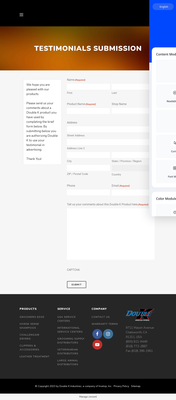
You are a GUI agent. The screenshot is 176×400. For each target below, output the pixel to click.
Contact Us (101, 317)
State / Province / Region (126, 161)
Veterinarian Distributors (67, 351)
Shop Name (119, 104)
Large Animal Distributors (67, 362)
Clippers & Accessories (29, 347)
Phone (71, 185)
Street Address (76, 135)
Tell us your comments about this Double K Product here (107, 204)
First (69, 92)
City (69, 161)
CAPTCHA (73, 269)
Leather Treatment (35, 356)
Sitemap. (136, 386)
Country (116, 174)
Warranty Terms (105, 324)
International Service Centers (70, 330)
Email (121, 186)
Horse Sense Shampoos (29, 326)
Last (114, 92)
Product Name (81, 104)
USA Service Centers (66, 319)
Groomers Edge (32, 317)
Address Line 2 (76, 148)
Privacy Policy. (121, 386)
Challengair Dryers (29, 336)
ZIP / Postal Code (77, 174)
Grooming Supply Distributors (70, 340)
